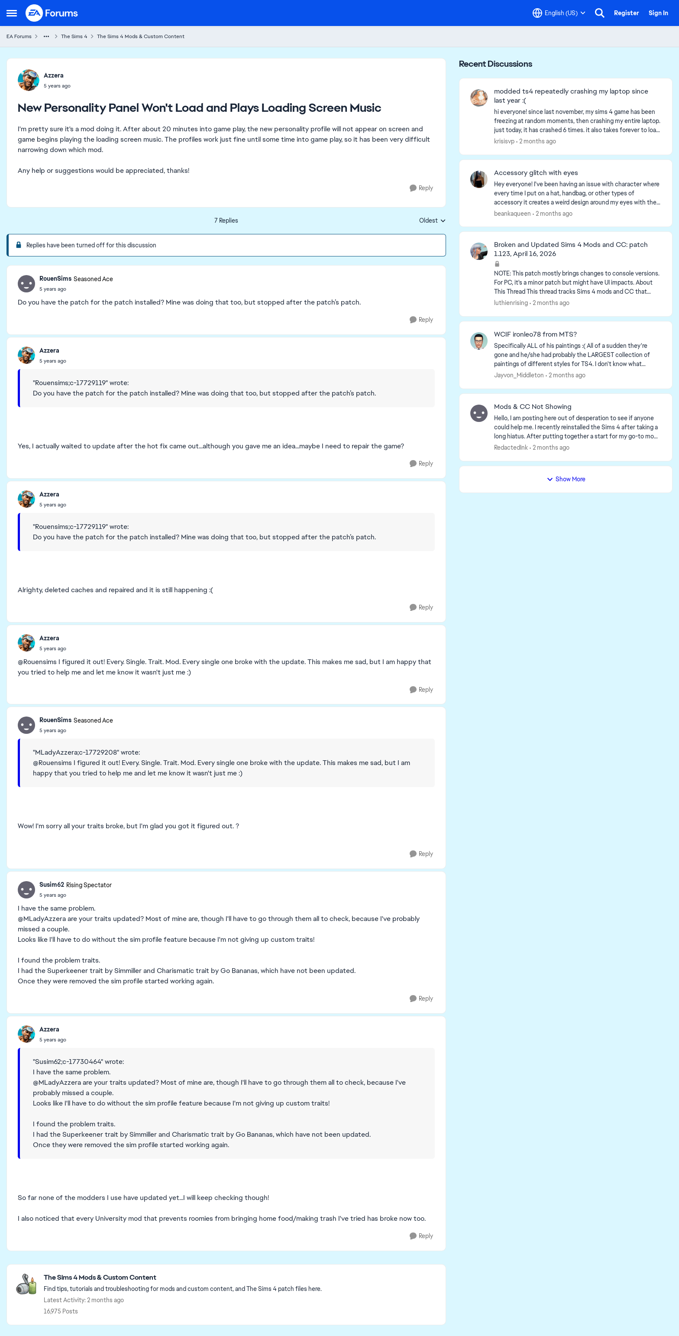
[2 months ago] (536, 141)
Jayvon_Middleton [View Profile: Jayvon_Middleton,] (519, 375)
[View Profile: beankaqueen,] (479, 179)
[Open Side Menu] (11, 12)
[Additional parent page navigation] (46, 36)
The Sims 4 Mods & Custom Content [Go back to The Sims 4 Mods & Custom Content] (140, 36)
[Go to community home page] (52, 13)
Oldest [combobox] (432, 221)
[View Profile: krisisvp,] (479, 98)
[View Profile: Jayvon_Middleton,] (479, 341)
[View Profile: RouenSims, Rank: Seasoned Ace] (26, 283)
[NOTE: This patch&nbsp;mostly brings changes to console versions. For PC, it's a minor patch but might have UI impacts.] (577, 282)
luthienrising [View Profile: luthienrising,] (511, 303)
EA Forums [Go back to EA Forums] (19, 36)
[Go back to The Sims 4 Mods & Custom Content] (183, 1277)
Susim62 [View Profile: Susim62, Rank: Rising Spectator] (51, 885)
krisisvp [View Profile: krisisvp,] (504, 141)
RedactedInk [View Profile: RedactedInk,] (511, 447)
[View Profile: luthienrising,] (479, 251)
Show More (565, 479)
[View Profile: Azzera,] (28, 80)
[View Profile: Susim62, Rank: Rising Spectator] (26, 889)
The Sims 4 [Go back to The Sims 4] (74, 36)
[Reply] (421, 188)
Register (626, 13)
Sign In (658, 13)
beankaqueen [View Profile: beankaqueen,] (512, 213)
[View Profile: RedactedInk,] (479, 413)
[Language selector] (559, 13)
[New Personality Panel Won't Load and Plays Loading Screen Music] (76, 289)
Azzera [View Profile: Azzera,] (54, 75)
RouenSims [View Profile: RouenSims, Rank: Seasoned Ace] (55, 278)
